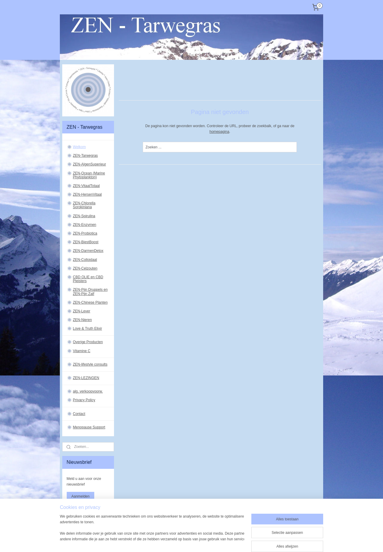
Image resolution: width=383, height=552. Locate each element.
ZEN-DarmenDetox (88, 251)
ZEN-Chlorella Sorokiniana (84, 205)
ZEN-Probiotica (85, 233)
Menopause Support (89, 427)
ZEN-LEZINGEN (86, 378)
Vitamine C (81, 351)
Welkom (79, 147)
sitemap (175, 534)
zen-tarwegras (79, 515)
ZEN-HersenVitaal (87, 194)
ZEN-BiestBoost (85, 242)
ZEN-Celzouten (85, 268)
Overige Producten (88, 342)
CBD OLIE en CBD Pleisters (88, 279)
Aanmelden (81, 496)
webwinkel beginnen (206, 534)
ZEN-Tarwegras (85, 155)
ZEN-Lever (81, 311)
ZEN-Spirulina (84, 216)
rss (186, 534)
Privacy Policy (84, 400)
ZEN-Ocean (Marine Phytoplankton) (89, 175)
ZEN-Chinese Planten (90, 302)
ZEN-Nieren (82, 320)
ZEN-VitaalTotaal (86, 186)
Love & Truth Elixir (87, 328)
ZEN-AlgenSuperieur (89, 164)
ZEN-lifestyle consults (90, 364)
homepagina (219, 132)
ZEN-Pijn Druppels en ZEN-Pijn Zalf (90, 292)
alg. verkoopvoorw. (88, 391)
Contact (79, 414)
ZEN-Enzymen (84, 225)
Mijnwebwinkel (252, 534)
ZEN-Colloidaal (85, 260)
